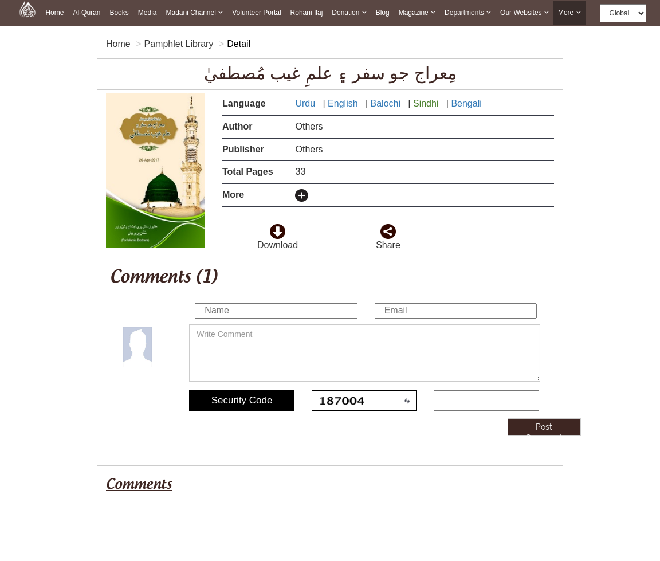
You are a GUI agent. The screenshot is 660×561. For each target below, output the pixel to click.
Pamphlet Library (178, 44)
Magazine (417, 12)
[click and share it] (387, 228)
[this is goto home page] (27, 8)
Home (54, 13)
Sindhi (427, 103)
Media (147, 13)
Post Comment (544, 429)
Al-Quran (86, 13)
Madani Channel (194, 12)
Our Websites (524, 12)
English (344, 103)
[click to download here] (277, 228)
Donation (349, 12)
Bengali (467, 103)
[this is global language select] (623, 13)
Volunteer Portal (256, 13)
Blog (383, 13)
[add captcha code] (486, 400)
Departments (468, 12)
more (569, 13)
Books (118, 13)
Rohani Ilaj (306, 13)
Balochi (387, 103)
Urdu (306, 103)
